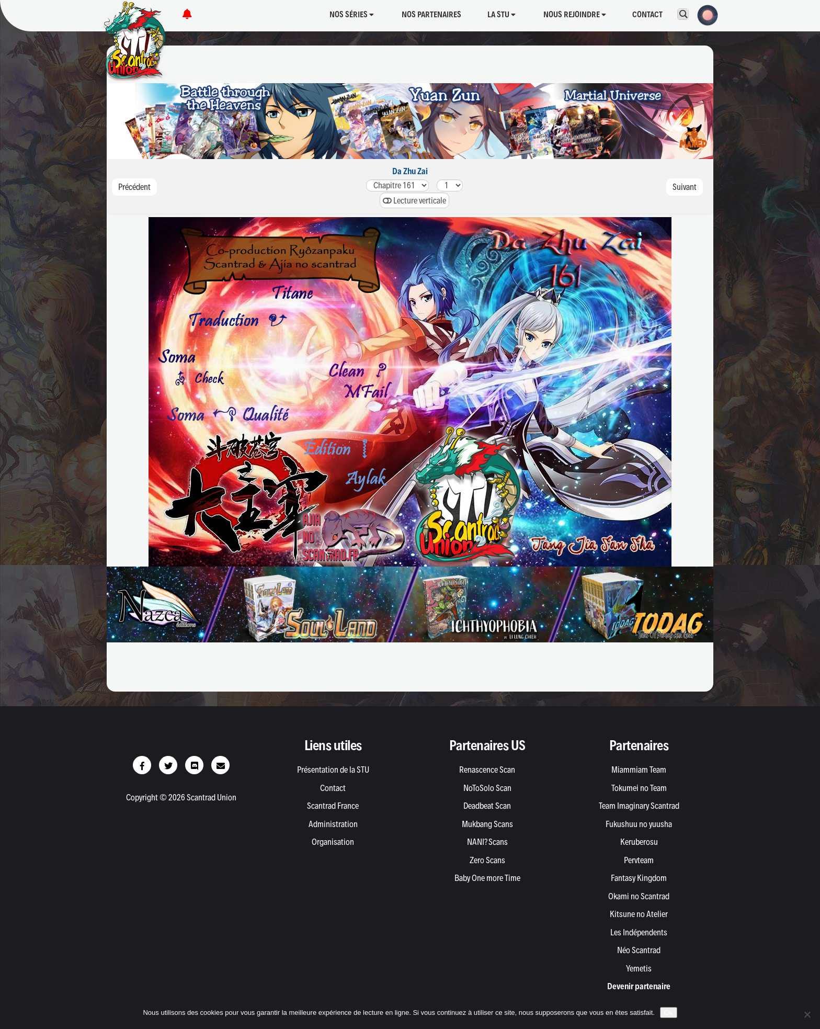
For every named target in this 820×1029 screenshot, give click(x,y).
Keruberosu (639, 841)
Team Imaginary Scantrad (639, 805)
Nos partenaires (431, 14)
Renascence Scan (487, 769)
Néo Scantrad (638, 950)
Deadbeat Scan (487, 805)
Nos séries (351, 14)
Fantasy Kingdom (639, 878)
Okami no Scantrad (638, 896)
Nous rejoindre (574, 14)
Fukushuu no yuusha (639, 824)
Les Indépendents (638, 932)
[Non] (807, 1014)
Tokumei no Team (639, 788)
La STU (501, 14)
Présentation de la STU (333, 769)
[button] (704, 14)
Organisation (333, 841)
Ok (668, 1012)
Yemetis (639, 968)
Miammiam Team (638, 769)
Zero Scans (487, 860)
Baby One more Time (487, 878)
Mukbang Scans (487, 824)
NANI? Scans (487, 841)
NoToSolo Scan (487, 788)
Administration (333, 824)
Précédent (134, 186)
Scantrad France (333, 805)
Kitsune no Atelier (639, 914)
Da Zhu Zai (410, 171)
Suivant (685, 186)
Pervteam (639, 860)
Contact (647, 14)
